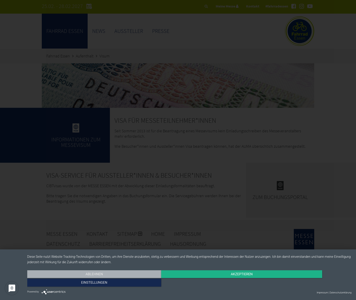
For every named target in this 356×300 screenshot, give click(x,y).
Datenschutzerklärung (340, 292)
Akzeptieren (189, 283)
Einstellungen (303, 283)
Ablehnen (75, 283)
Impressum (322, 292)
